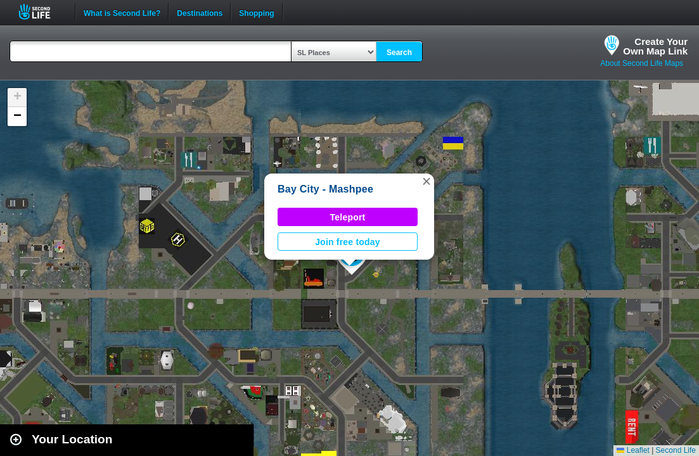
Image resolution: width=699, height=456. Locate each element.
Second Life (41, 11)
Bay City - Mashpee (325, 189)
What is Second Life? (122, 12)
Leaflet (633, 450)
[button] (426, 181)
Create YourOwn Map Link (655, 46)
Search (399, 52)
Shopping (256, 12)
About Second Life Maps (641, 63)
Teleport (348, 217)
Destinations (199, 12)
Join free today (347, 242)
